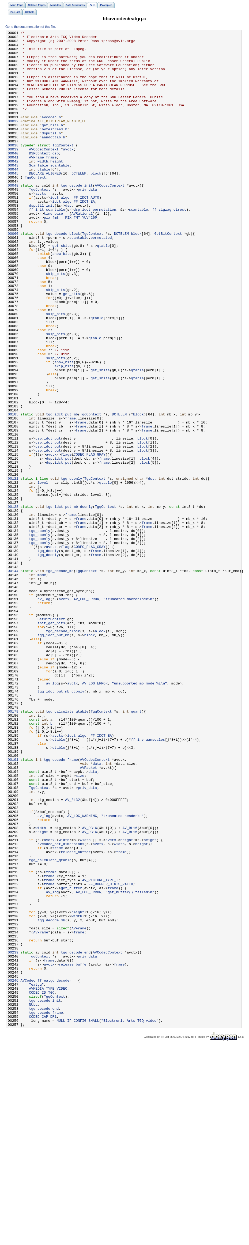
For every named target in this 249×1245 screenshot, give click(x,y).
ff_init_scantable (47, 245)
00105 (13, 491)
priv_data (87, 221)
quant (136, 847)
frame (51, 182)
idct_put (52, 520)
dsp (55, 178)
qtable (43, 197)
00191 (13, 905)
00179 (13, 847)
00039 (13, 173)
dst (151, 568)
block (95, 202)
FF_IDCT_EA (84, 235)
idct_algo (59, 231)
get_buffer (71, 1059)
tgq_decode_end (75, 1136)
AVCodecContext (44, 173)
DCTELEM (78, 202)
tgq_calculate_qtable (67, 847)
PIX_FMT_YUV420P (81, 255)
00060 (13, 274)
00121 (13, 568)
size (80, 924)
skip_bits (55, 322)
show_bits (61, 298)
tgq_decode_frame (61, 905)
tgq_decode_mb (60, 679)
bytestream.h (54, 149)
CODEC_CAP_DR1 (42, 1214)
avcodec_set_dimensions (60, 1006)
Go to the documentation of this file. (30, 27)
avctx (68, 173)
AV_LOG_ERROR (86, 712)
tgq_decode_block (63, 274)
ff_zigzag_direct (169, 245)
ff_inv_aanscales (148, 881)
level (42, 573)
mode (41, 684)
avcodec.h (51, 134)
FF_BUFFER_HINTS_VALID (110, 1055)
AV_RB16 (89, 987)
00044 (13, 197)
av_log (43, 712)
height (56, 187)
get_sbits (61, 288)
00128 (13, 602)
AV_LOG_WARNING (82, 973)
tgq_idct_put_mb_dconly (69, 602)
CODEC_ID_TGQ (41, 1185)
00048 (13, 216)
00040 (13, 178)
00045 (13, 202)
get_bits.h (52, 144)
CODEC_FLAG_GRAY (89, 539)
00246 (13, 1170)
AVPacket (88, 915)
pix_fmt (51, 255)
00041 (13, 182)
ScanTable (38, 192)
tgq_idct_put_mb (62, 491)
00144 (13, 679)
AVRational (82, 250)
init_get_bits (51, 741)
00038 (13, 168)
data (97, 910)
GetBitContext (168, 274)
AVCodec (28, 1170)
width (42, 187)
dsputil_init (41, 240)
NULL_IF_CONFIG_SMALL (77, 1218)
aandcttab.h (53, 158)
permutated (101, 279)
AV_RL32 (72, 953)
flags (66, 539)
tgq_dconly (71, 568)
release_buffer (75, 1016)
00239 (13, 1136)
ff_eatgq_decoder (54, 1170)
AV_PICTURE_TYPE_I (100, 1050)
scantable (59, 192)
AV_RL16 (129, 987)
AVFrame (36, 182)
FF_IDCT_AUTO (86, 231)
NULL (33, 1199)
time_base (53, 250)
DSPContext (39, 178)
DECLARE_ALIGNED (45, 202)
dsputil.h (51, 154)
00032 (13, 139)
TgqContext (63, 168)
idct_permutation (99, 245)
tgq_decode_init (77, 216)
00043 (13, 192)
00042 (13, 187)
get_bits (71, 346)
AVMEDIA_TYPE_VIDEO (48, 1180)
